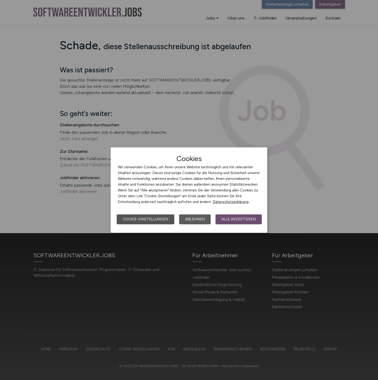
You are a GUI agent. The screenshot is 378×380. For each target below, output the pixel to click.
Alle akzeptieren (239, 219)
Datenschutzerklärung (231, 202)
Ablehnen (195, 219)
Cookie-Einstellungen (145, 219)
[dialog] (189, 190)
